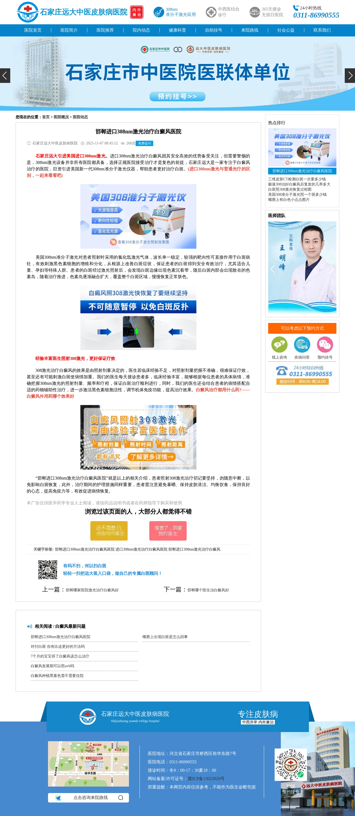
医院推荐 (105, 30)
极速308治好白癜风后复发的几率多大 (299, 184)
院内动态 (141, 30)
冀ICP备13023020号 (206, 778)
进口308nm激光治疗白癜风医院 (141, 549)
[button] (5, 75)
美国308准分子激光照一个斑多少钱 (297, 195)
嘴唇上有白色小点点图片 (289, 200)
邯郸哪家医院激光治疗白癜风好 (92, 590)
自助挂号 (213, 30)
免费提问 (144, 143)
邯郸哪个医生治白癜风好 (208, 590)
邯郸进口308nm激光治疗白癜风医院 (85, 549)
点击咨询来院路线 (88, 798)
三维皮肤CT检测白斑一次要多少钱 (297, 179)
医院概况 (61, 117)
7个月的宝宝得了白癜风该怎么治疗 (60, 656)
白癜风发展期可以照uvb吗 (52, 666)
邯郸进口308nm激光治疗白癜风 (194, 549)
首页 (46, 117)
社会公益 (286, 30)
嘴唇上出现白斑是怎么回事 (165, 637)
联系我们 (322, 30)
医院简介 (69, 30)
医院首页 (33, 30)
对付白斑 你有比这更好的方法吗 (58, 647)
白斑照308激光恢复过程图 (290, 189)
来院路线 (249, 30)
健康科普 (177, 30)
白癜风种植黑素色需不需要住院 (57, 676)
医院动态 (80, 117)
